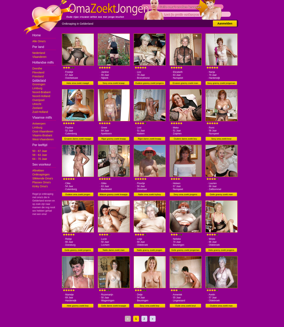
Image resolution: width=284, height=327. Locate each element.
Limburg (37, 88)
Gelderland (39, 80)
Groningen (38, 84)
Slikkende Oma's (42, 178)
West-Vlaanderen (43, 139)
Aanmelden (224, 23)
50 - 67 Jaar (39, 151)
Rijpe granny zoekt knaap (113, 139)
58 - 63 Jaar (39, 154)
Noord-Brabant (41, 92)
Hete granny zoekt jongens (221, 250)
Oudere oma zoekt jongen (77, 194)
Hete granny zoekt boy (78, 306)
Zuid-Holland (40, 111)
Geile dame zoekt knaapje (113, 306)
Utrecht (36, 104)
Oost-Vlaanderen (42, 131)
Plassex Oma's (41, 182)
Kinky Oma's (40, 186)
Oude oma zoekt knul (185, 306)
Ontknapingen (41, 174)
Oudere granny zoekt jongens (149, 83)
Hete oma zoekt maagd (77, 83)
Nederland (38, 52)
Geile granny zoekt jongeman (185, 250)
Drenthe (37, 68)
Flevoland (38, 72)
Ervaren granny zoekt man (185, 83)
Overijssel (38, 100)
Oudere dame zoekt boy (185, 139)
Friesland (38, 76)
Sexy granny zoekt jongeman (221, 83)
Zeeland (37, 108)
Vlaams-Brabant (42, 135)
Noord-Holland (41, 96)
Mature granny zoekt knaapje (114, 194)
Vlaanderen (39, 56)
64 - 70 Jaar (39, 158)
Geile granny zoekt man (221, 194)
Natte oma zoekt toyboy (149, 194)
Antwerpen (39, 123)
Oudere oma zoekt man (221, 306)
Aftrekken (38, 170)
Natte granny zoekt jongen (149, 250)
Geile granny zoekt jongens (77, 250)
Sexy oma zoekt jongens (185, 194)
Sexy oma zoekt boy (149, 306)
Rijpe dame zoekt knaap (149, 139)
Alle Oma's (39, 41)
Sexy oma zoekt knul (221, 139)
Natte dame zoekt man (114, 250)
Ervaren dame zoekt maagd (77, 139)
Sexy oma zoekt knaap (113, 83)
